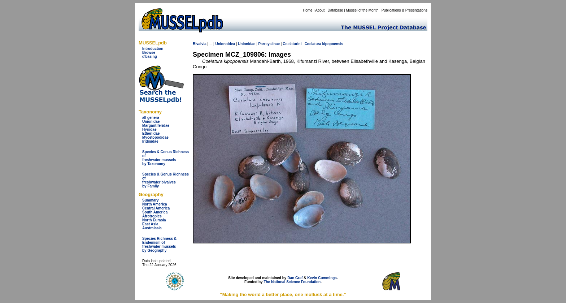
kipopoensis (332, 44)
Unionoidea (225, 44)
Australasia (152, 228)
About (320, 10)
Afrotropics (152, 216)
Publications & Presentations (404, 10)
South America (154, 212)
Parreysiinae (269, 44)
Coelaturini (292, 44)
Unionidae (151, 122)
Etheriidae (151, 133)
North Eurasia (154, 220)
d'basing (149, 57)
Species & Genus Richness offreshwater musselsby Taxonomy (165, 158)
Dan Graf (294, 278)
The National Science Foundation (292, 282)
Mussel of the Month (362, 10)
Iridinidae (150, 141)
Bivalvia (199, 44)
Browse (148, 53)
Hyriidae (149, 129)
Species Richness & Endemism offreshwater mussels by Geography (159, 244)
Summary (150, 200)
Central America (156, 208)
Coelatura (313, 44)
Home (308, 10)
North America (154, 204)
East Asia (150, 224)
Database (335, 10)
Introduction (152, 49)
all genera (150, 118)
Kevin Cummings (322, 278)
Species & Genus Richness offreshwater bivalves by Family (165, 180)
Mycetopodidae (155, 137)
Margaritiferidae (155, 125)
